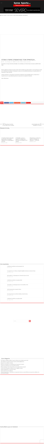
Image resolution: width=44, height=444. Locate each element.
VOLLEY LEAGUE (10, 15)
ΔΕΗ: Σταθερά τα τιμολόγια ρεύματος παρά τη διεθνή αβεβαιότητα (12, 361)
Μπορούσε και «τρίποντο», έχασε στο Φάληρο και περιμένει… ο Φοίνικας (35, 139)
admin (3, 61)
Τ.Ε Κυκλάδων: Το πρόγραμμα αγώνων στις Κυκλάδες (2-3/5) (17, 284)
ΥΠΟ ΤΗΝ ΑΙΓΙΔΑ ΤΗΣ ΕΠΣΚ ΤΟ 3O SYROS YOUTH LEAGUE (8, 124)
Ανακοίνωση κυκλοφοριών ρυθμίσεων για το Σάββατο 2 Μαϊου (12, 368)
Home (1, 15)
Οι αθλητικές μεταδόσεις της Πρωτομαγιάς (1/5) (15, 266)
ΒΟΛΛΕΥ (5, 15)
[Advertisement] (22, 25)
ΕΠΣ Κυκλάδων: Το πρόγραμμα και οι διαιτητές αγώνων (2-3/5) (18, 275)
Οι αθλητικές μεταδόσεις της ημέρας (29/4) (14, 298)
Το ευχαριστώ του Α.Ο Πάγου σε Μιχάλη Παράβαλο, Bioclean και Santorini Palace (21, 270)
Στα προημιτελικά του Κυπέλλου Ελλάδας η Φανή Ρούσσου (17, 293)
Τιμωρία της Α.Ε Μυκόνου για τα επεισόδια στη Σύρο (10, 365)
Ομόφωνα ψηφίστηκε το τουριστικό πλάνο (8, 369)
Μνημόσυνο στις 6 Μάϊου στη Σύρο (7, 362)
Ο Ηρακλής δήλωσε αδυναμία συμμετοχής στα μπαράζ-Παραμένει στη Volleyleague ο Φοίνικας (7, 139)
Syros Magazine (5, 358)
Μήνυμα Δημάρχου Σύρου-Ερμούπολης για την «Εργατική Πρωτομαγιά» (13, 366)
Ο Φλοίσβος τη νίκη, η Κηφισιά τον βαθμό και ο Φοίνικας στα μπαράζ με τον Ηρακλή (21, 139)
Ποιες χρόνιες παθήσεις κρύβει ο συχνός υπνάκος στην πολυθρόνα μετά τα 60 (14, 360)
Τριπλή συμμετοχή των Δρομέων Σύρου (14, 289)
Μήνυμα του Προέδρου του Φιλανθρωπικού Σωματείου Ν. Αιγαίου (12, 364)
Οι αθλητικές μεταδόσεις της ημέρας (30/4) (14, 280)
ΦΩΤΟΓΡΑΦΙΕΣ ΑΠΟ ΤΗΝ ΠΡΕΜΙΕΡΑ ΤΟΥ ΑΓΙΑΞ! (35, 124)
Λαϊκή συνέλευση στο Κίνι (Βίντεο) (7, 370)
